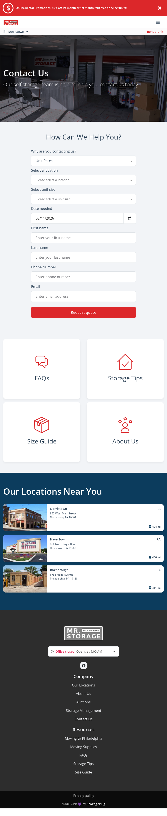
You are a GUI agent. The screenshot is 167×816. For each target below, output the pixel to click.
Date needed (41, 208)
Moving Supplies (83, 746)
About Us (83, 693)
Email (35, 286)
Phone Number (43, 267)
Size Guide (83, 772)
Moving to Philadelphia (83, 738)
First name (39, 228)
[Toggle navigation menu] (160, 22)
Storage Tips (83, 763)
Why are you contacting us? (53, 151)
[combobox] (83, 161)
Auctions (83, 702)
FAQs (83, 755)
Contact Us (84, 719)
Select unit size (43, 189)
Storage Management (83, 710)
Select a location (44, 170)
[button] (83, 665)
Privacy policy (83, 795)
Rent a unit (155, 32)
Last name (39, 247)
